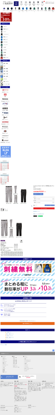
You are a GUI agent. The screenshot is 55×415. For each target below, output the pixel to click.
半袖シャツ (26, 10)
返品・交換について (10, 337)
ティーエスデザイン (28, 361)
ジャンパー (34, 10)
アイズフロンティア (28, 360)
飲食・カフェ (4, 81)
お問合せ (29, 407)
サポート (16, 405)
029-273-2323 (47, 384)
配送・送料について (17, 408)
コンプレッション (5, 364)
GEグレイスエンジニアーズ (29, 368)
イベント (14, 364)
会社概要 (29, 405)
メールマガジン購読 (4, 410)
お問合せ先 (44, 381)
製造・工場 (4, 73)
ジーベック (26, 364)
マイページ (8, 339)
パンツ (3, 31)
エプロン (3, 49)
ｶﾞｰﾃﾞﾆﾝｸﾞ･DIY (5, 84)
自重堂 (26, 363)
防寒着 (3, 55)
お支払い (2, 381)
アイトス (26, 362)
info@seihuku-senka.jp (49, 383)
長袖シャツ (23, 10)
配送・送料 (16, 381)
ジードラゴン (27, 367)
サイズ (35, 200)
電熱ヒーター (53, 10)
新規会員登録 (2, 407)
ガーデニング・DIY (16, 367)
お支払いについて (9, 335)
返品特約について (36, 211)
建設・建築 (4, 63)
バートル (26, 357)
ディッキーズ (27, 369)
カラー (35, 197)
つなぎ (3, 47)
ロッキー (26, 370)
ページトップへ (53, 350)
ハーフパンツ (19, 10)
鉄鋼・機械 (4, 68)
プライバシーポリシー (32, 406)
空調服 (3, 52)
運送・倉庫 (4, 76)
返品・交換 (30, 381)
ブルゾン (3, 26)
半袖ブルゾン (11, 10)
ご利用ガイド (8, 332)
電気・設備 (4, 71)
